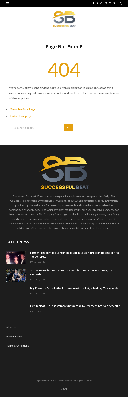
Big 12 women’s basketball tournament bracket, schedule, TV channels (74, 288)
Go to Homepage (20, 116)
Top (64, 389)
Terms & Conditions (17, 345)
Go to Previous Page (22, 109)
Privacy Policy (14, 336)
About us (11, 327)
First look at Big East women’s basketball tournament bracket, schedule (75, 306)
